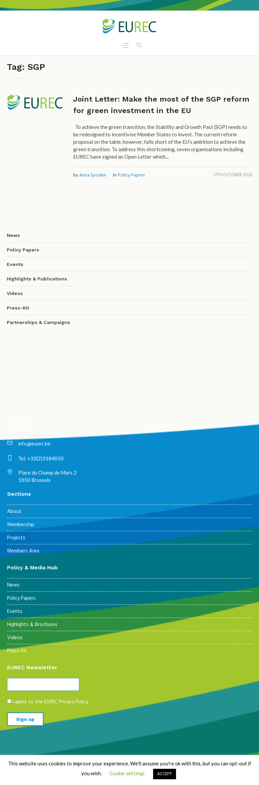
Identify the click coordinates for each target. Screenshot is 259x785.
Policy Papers (131, 175)
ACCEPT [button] (164, 774)
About (14, 512)
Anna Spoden (92, 175)
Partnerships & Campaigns (38, 322)
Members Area (23, 551)
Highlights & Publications (37, 278)
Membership (20, 525)
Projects (16, 538)
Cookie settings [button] (127, 774)
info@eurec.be (34, 444)
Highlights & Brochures (32, 625)
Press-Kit (18, 307)
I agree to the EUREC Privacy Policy (50, 702)
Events (15, 264)
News (13, 235)
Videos (15, 293)
